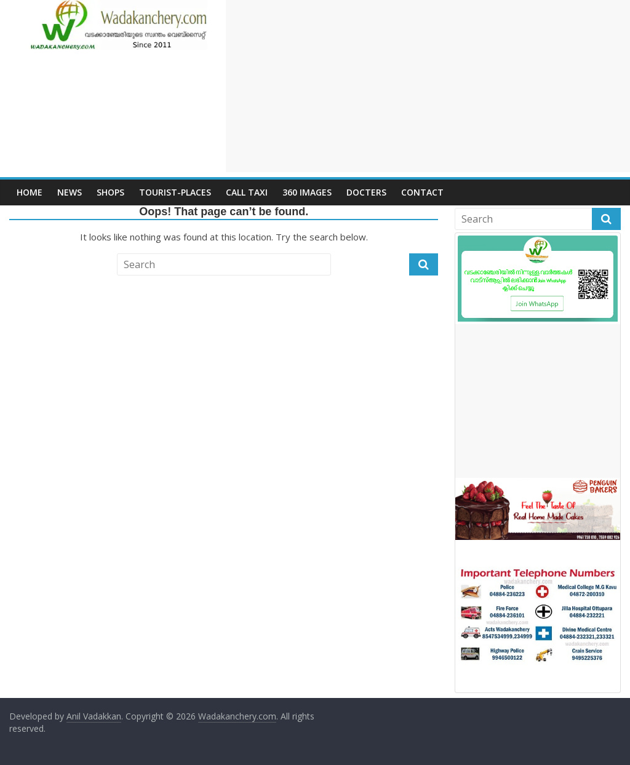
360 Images (307, 192)
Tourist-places (175, 192)
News (69, 192)
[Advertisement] (428, 86)
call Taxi (247, 192)
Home (29, 192)
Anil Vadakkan (93, 716)
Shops (110, 192)
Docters (366, 192)
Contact (422, 192)
